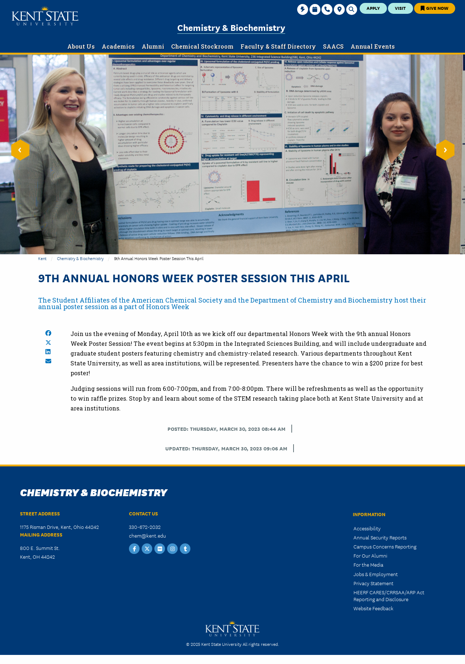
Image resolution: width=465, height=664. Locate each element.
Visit (400, 8)
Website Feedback (373, 608)
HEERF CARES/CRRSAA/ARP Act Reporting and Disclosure (388, 595)
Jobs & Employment (375, 574)
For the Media (368, 564)
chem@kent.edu (147, 535)
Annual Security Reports (380, 537)
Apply (373, 8)
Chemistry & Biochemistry (231, 27)
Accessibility (367, 528)
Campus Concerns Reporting (384, 546)
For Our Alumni (370, 555)
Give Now (434, 8)
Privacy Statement (373, 583)
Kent (42, 258)
